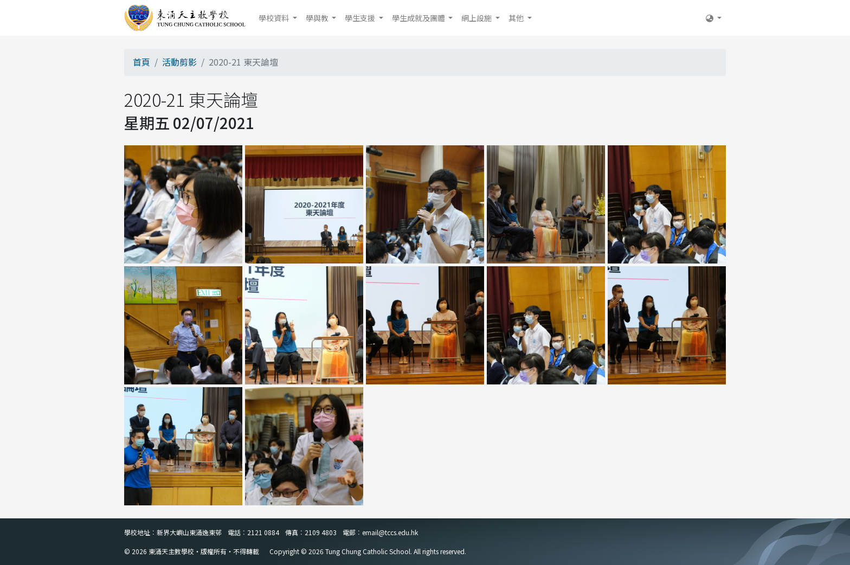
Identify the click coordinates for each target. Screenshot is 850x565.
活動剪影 (179, 61)
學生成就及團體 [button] (419, 17)
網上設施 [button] (477, 17)
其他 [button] (516, 17)
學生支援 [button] (361, 17)
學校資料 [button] (275, 17)
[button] (713, 18)
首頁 (141, 61)
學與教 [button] (318, 17)
